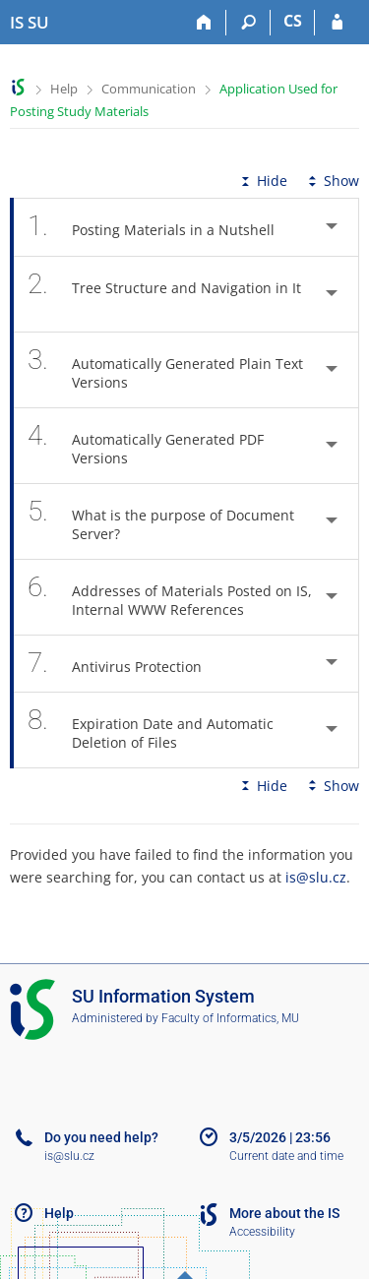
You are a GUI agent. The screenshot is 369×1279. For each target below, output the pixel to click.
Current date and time (286, 1156)
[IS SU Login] (337, 22)
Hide (262, 180)
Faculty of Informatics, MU (230, 1018)
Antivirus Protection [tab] (125, 663)
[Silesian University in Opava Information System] (29, 22)
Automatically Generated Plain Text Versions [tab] (165, 369)
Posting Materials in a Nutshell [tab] (162, 227)
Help (64, 88)
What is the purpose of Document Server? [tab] (161, 521)
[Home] (204, 22)
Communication (148, 88)
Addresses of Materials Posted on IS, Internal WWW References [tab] (170, 597)
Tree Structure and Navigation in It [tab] (164, 294)
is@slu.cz (315, 877)
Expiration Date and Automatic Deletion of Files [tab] (151, 730)
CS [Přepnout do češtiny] (292, 20)
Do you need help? (101, 1137)
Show (331, 180)
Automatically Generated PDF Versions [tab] (146, 445)
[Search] (248, 22)
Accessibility (262, 1232)
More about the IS (284, 1213)
